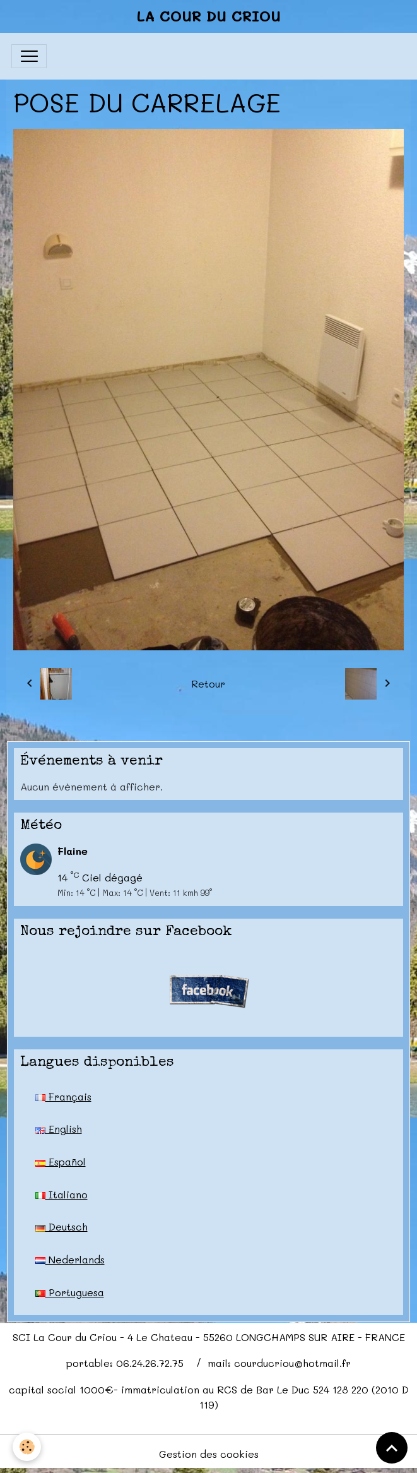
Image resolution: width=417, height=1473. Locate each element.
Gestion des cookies (209, 1453)
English (58, 1128)
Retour (208, 683)
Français (63, 1096)
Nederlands (70, 1259)
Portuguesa (69, 1292)
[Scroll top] (392, 1448)
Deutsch (61, 1226)
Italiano (61, 1194)
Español (60, 1161)
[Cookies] (27, 1447)
